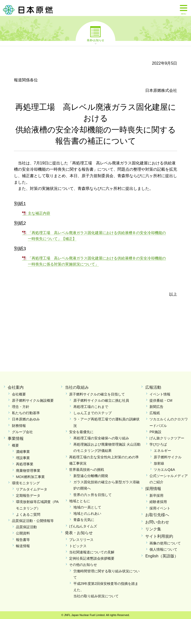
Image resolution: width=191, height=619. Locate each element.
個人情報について (163, 549)
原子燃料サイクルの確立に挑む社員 (101, 400)
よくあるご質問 (28, 514)
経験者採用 (158, 502)
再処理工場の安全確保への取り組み (101, 438)
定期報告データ (28, 495)
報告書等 (23, 540)
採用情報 (153, 489)
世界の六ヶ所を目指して (92, 495)
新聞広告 (156, 407)
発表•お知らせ (95, 40)
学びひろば (158, 444)
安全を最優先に (81, 432)
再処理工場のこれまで (90, 407)
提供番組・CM (160, 400)
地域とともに (79, 501)
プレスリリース (81, 540)
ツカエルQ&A (164, 470)
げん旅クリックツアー (166, 438)
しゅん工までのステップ (92, 413)
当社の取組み (77, 387)
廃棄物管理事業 (28, 471)
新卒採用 (156, 495)
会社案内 (16, 387)
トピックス (78, 546)
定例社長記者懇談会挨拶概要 (91, 558)
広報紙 (154, 413)
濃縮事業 (23, 452)
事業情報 (16, 438)
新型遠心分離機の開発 (90, 476)
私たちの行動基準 (26, 413)
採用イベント (159, 508)
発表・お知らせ (79, 533)
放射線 (159, 463)
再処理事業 (24, 464)
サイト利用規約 (159, 536)
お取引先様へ (157, 515)
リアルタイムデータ (31, 489)
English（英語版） (161, 556)
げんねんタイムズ (83, 526)
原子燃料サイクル (168, 457)
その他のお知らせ (83, 565)
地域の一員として (87, 507)
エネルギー (162, 451)
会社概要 (19, 394)
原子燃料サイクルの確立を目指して (97, 394)
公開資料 (23, 533)
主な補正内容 (39, 213)
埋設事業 (23, 458)
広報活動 (153, 387)
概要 (15, 445)
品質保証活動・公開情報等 (33, 521)
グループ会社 (22, 432)
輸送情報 (23, 546)
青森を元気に (83, 520)
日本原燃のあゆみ (26, 419)
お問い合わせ (157, 522)
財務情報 (19, 426)
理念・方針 (20, 407)
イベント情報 (159, 394)
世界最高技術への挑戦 (86, 470)
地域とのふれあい (87, 513)
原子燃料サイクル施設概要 (33, 400)
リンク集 (153, 529)
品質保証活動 (26, 527)
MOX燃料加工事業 (30, 477)
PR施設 (155, 432)
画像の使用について (165, 543)
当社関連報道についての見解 (91, 552)
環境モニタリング (26, 483)
